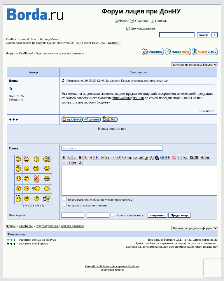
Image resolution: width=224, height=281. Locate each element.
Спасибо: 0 (207, 111)
